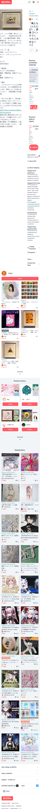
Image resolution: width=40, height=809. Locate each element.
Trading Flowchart (32, 248)
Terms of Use (15, 803)
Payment (32, 252)
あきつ (28, 399)
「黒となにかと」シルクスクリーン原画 (29, 302)
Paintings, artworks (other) (33, 15)
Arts (30, 11)
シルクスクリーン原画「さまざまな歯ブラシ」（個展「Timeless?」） (29, 331)
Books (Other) (5, 329)
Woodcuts (23, 300)
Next (19, 20)
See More (20, 438)
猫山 (8, 399)
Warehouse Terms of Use (8, 806)
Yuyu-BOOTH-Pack (32, 206)
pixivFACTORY (31, 236)
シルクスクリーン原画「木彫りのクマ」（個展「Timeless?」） (10, 362)
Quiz (3, 300)
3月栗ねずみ (10, 424)
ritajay (10, 273)
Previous (3, 20)
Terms (29, 259)
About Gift (32, 161)
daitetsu (28, 424)
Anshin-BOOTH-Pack (32, 204)
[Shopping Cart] (33, 2)
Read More (32, 81)
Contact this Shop (31, 264)
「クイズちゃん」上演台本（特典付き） (10, 302)
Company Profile (6, 803)
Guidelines (18, 806)
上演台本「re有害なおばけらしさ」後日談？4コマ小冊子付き (10, 333)
